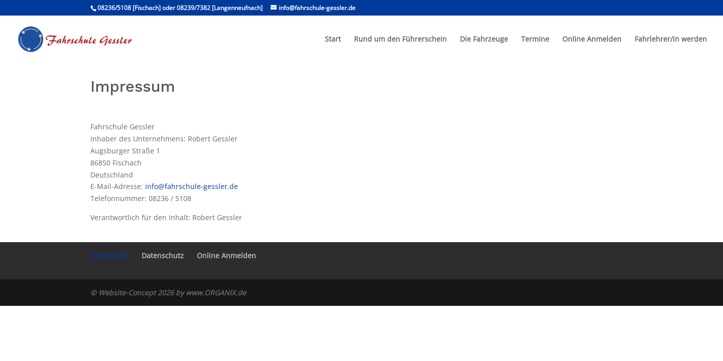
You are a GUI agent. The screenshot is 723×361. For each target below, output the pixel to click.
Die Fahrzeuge (484, 40)
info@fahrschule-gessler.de (191, 186)
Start (333, 40)
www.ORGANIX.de (216, 292)
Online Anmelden (592, 40)
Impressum (109, 255)
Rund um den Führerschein (400, 40)
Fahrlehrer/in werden (671, 40)
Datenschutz (163, 255)
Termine (535, 40)
